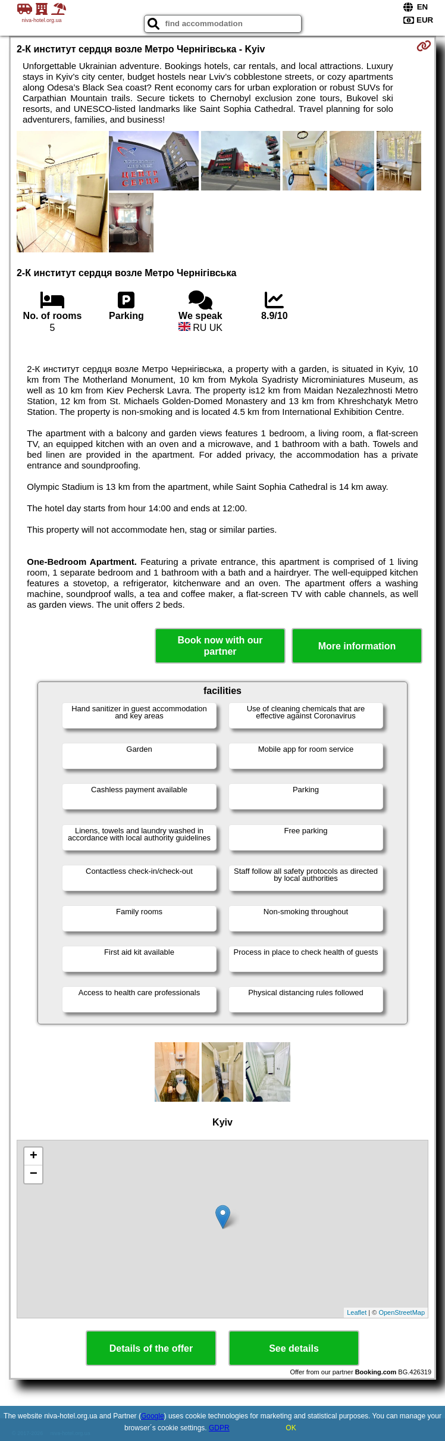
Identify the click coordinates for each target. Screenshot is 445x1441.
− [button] (33, 1174)
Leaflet (356, 1312)
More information (357, 646)
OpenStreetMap (401, 1312)
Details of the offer (151, 1348)
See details (294, 1348)
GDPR (219, 1428)
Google (152, 1416)
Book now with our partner (219, 646)
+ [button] (33, 1156)
